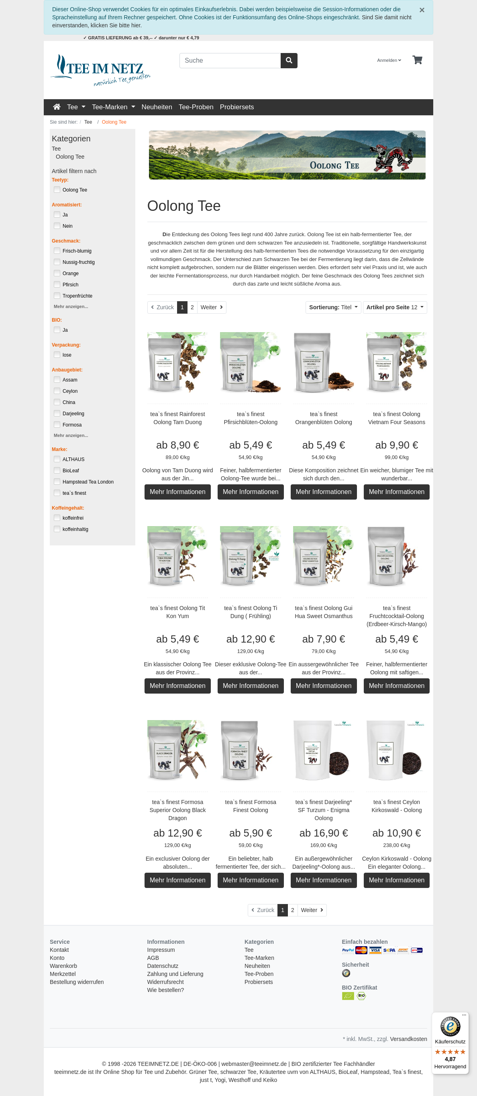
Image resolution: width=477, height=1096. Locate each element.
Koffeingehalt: (68, 508)
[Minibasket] (417, 60)
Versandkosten (408, 1039)
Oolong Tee (70, 156)
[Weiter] (211, 307)
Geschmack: (66, 241)
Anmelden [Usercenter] (389, 60)
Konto (57, 958)
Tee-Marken (110, 107)
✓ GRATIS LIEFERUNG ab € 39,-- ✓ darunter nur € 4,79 (141, 37)
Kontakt (59, 950)
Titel (331, 307)
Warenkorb (63, 966)
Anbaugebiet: (67, 370)
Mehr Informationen (178, 491)
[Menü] (464, 1017)
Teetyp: (60, 180)
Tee (73, 107)
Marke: (59, 449)
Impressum (161, 950)
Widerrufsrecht (165, 982)
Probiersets (237, 107)
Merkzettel (63, 974)
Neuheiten (157, 107)
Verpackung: (66, 345)
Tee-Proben (196, 107)
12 (393, 307)
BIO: (57, 320)
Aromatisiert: (67, 205)
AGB (153, 958)
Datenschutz (163, 966)
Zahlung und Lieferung (175, 974)
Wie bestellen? (165, 990)
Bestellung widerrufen (77, 982)
